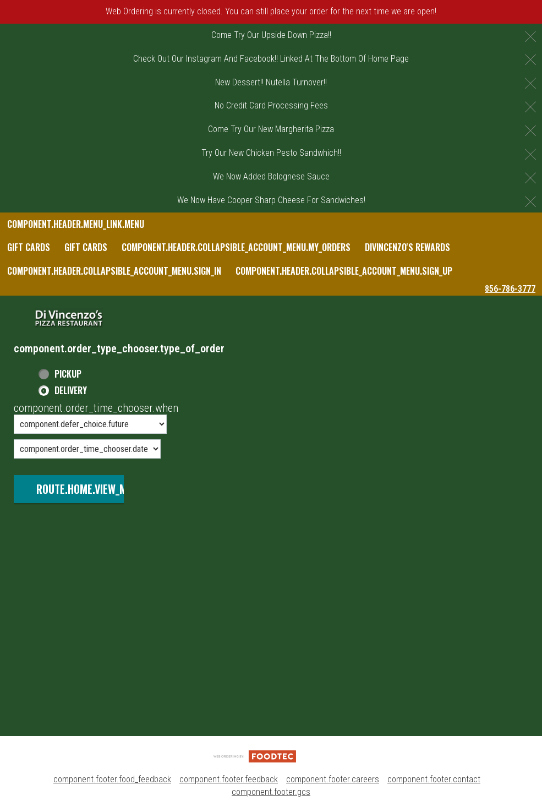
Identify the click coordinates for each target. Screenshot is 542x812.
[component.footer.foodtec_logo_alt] (254, 755)
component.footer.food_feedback (112, 779)
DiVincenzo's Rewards (407, 247)
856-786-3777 (510, 289)
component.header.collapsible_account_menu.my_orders (236, 247)
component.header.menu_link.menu (75, 224)
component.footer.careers (332, 779)
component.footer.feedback (228, 779)
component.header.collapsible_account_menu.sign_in (114, 270)
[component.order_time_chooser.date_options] (87, 449)
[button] (69, 318)
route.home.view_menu (90, 489)
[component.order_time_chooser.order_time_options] (90, 424)
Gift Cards (28, 247)
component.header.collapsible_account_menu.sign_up (344, 270)
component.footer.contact (433, 779)
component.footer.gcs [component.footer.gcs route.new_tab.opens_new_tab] (271, 792)
